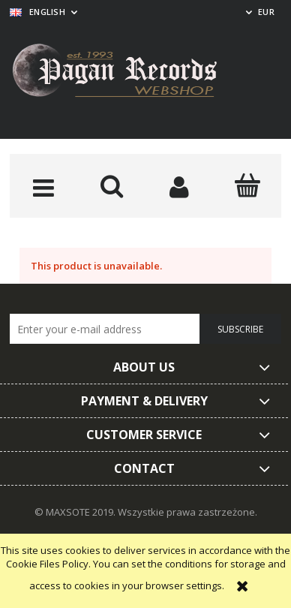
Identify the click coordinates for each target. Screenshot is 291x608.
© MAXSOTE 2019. (76, 512)
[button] (44, 187)
